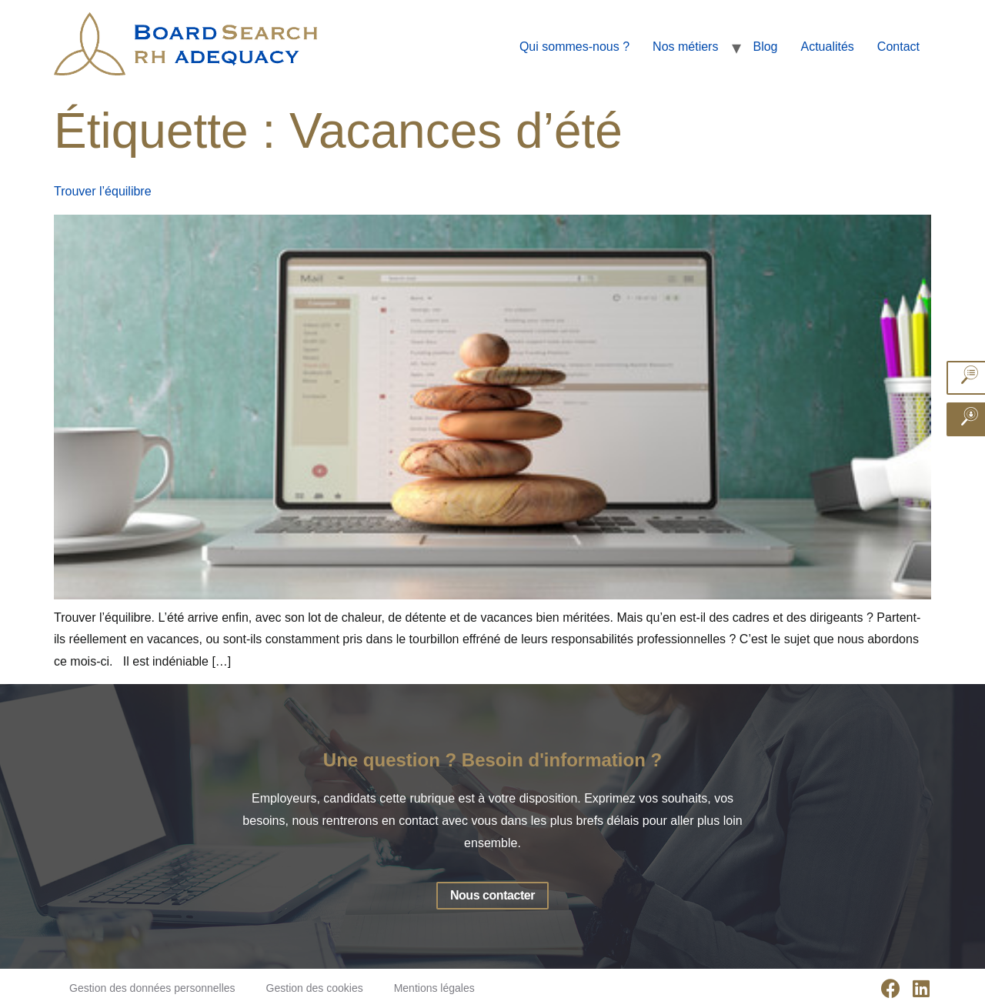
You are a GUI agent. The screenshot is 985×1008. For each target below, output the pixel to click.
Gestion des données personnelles (152, 988)
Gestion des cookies (314, 988)
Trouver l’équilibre (103, 191)
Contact (898, 46)
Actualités (826, 46)
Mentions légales (434, 988)
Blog (765, 46)
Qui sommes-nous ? (574, 46)
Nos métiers (685, 46)
